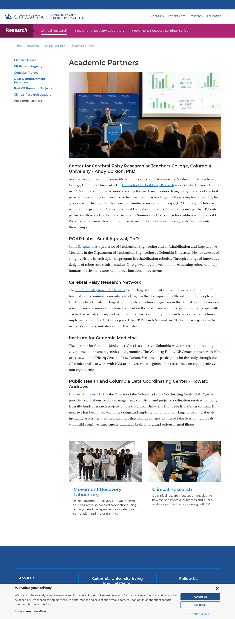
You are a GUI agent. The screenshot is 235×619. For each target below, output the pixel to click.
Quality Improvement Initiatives (35, 78)
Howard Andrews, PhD (86, 389)
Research (199, 16)
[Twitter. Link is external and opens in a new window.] (183, 582)
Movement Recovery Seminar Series (150, 30)
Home (17, 45)
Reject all (200, 604)
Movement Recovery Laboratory (95, 30)
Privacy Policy (200, 613)
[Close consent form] (217, 588)
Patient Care (180, 16)
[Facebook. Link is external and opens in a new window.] (172, 582)
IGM (217, 352)
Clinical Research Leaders (31, 91)
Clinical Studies (24, 60)
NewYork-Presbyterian (117, 554)
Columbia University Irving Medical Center (117, 4)
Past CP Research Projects (32, 85)
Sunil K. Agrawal (81, 246)
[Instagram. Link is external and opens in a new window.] (205, 582)
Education (215, 16)
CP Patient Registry (27, 66)
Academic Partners (27, 97)
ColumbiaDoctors (168, 551)
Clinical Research (53, 30)
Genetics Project (25, 72)
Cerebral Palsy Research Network (101, 290)
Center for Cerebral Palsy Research (148, 185)
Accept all (200, 596)
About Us (162, 16)
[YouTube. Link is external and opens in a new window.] (194, 582)
